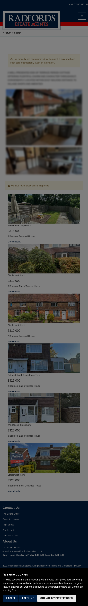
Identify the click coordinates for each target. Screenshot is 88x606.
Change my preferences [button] (56, 598)
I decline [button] (28, 598)
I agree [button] (11, 598)
